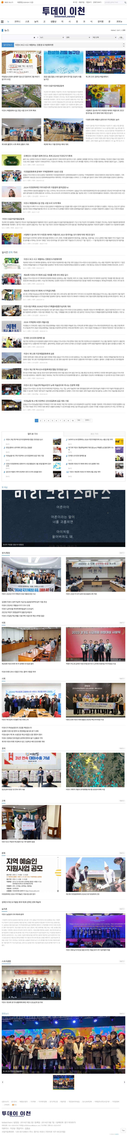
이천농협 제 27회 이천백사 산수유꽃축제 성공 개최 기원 (46, 401)
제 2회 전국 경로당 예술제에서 (13, 1071)
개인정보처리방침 (74, 1101)
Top (123, 1130)
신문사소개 (5, 1101)
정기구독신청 (54, 1101)
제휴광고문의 (24, 1101)
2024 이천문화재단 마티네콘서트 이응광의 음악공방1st (46, 187)
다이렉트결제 (43, 1101)
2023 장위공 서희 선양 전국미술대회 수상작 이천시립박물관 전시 (25, 544)
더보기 (121, 553)
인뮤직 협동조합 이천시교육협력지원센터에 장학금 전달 (37, 45)
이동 (121, 37)
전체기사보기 (97, 2)
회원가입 (81, 2)
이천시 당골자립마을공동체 (13, 219)
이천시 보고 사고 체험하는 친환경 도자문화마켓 (43, 259)
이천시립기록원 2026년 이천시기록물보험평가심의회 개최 (47, 306)
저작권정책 (115, 1101)
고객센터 (7, 1105)
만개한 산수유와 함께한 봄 (34, 338)
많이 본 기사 (33, 434)
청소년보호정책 (87, 1101)
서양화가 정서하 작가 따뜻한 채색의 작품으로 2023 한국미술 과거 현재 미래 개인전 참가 (59, 235)
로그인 (75, 2)
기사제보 (33, 1101)
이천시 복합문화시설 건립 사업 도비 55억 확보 (42, 203)
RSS (14, 1105)
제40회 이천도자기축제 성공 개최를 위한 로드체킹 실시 (46, 275)
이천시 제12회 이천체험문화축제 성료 (39, 354)
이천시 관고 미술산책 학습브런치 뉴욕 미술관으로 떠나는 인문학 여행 (51, 385)
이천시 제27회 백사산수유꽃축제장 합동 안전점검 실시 (46, 369)
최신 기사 (94, 434)
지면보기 (88, 2)
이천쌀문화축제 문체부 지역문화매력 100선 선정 (43, 172)
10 (73, 420)
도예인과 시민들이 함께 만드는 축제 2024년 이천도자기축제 (48, 156)
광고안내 (14, 1101)
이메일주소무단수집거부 (102, 1101)
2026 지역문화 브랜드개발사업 (36, 322)
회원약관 (63, 1101)
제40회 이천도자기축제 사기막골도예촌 (39, 291)
